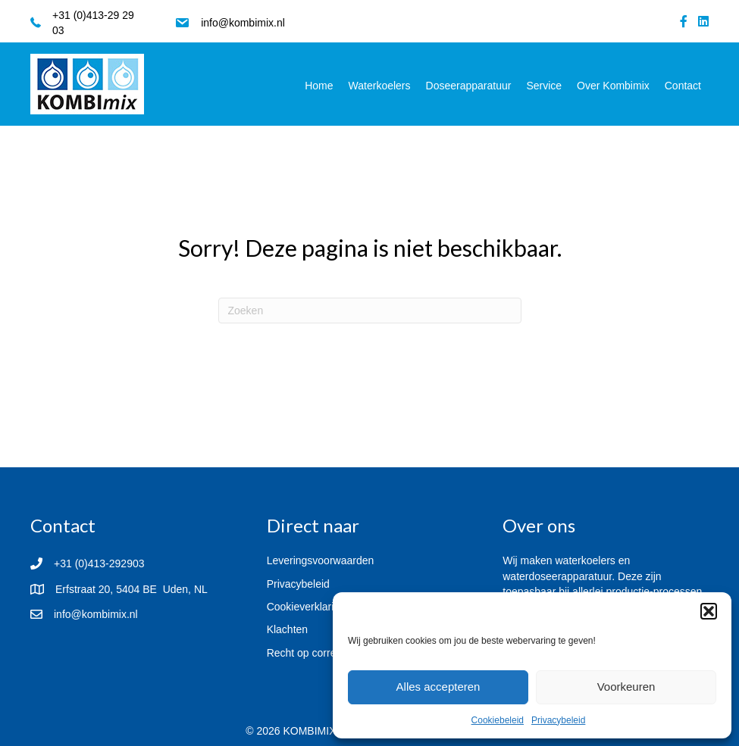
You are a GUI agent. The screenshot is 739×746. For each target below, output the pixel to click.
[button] (708, 611)
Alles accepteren (438, 686)
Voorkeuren (626, 686)
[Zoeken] (369, 310)
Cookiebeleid (497, 720)
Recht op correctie (310, 653)
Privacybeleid (558, 720)
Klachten (287, 629)
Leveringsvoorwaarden (320, 560)
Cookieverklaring (306, 607)
